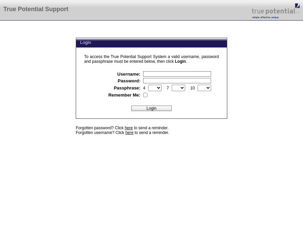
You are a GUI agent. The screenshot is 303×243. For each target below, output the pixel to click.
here (129, 128)
